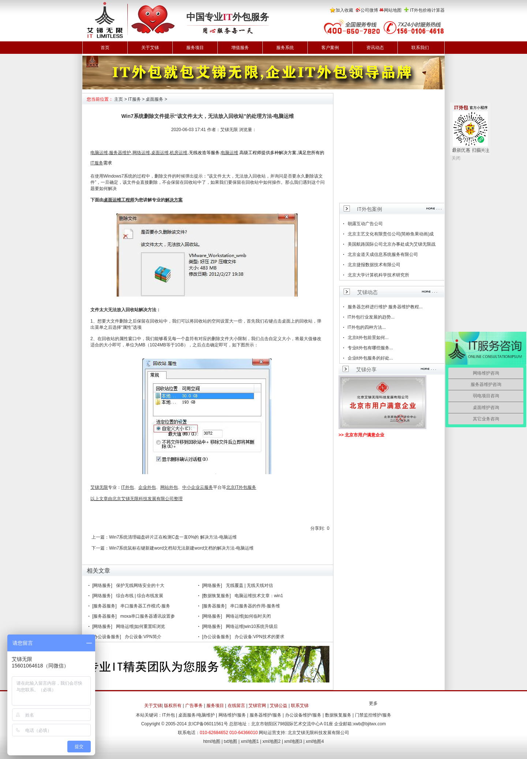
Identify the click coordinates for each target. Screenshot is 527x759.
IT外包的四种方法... (367, 327)
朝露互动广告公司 (365, 223)
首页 (105, 47)
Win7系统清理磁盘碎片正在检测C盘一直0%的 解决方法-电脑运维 (173, 537)
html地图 (211, 741)
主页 (118, 99)
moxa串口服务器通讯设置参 (147, 616)
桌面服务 (154, 99)
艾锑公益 (278, 705)
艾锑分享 (366, 369)
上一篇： (100, 537)
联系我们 (420, 47)
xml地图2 (271, 741)
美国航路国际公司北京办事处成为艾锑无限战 (392, 244)
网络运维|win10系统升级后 (252, 626)
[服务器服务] (104, 606)
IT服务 (134, 99)
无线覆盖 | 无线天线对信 (249, 585)
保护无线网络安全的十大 (140, 585)
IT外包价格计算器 (427, 10)
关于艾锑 (150, 47)
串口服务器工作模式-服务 (145, 606)
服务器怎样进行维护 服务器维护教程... (385, 306)
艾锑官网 (257, 705)
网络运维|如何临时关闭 (248, 616)
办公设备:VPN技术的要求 (259, 636)
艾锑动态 (367, 292)
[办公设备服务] (106, 636)
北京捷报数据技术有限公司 (374, 264)
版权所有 (173, 705)
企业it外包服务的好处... (370, 358)
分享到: (317, 528)
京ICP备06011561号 (208, 723)
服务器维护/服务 (265, 715)
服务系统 (285, 47)
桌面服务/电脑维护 (196, 715)
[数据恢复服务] (216, 595)
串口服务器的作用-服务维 (255, 606)
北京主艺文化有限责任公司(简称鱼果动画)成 (391, 234)
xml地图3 (293, 741)
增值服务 (240, 47)
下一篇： (100, 548)
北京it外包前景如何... (368, 337)
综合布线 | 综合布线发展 (140, 595)
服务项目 (195, 47)
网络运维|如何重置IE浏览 (140, 626)
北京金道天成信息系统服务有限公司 (383, 254)
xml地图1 (250, 741)
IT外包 (168, 715)
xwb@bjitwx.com (369, 723)
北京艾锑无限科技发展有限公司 (318, 732)
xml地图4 (315, 741)
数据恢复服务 (338, 715)
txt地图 (231, 741)
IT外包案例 (369, 209)
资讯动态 (375, 47)
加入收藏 (344, 10)
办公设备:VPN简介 (143, 636)
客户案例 (330, 47)
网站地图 (392, 10)
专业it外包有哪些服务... (370, 347)
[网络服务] (102, 585)
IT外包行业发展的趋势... (371, 317)
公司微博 (369, 10)
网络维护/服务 (232, 715)
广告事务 (194, 705)
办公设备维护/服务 (303, 715)
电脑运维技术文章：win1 (259, 595)
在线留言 (236, 705)
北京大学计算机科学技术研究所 (378, 275)
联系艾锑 (300, 705)
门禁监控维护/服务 (373, 715)
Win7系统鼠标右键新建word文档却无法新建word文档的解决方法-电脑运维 (181, 548)
